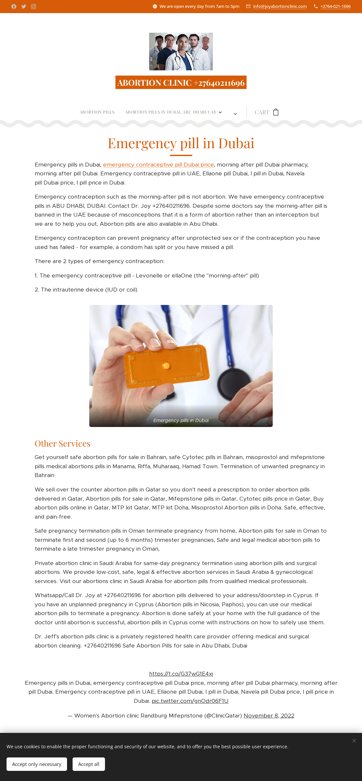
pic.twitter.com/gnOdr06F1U (190, 700)
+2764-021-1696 (335, 6)
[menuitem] (67, 112)
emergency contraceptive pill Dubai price (158, 164)
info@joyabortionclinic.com (280, 6)
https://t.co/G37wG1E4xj (181, 674)
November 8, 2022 (269, 715)
